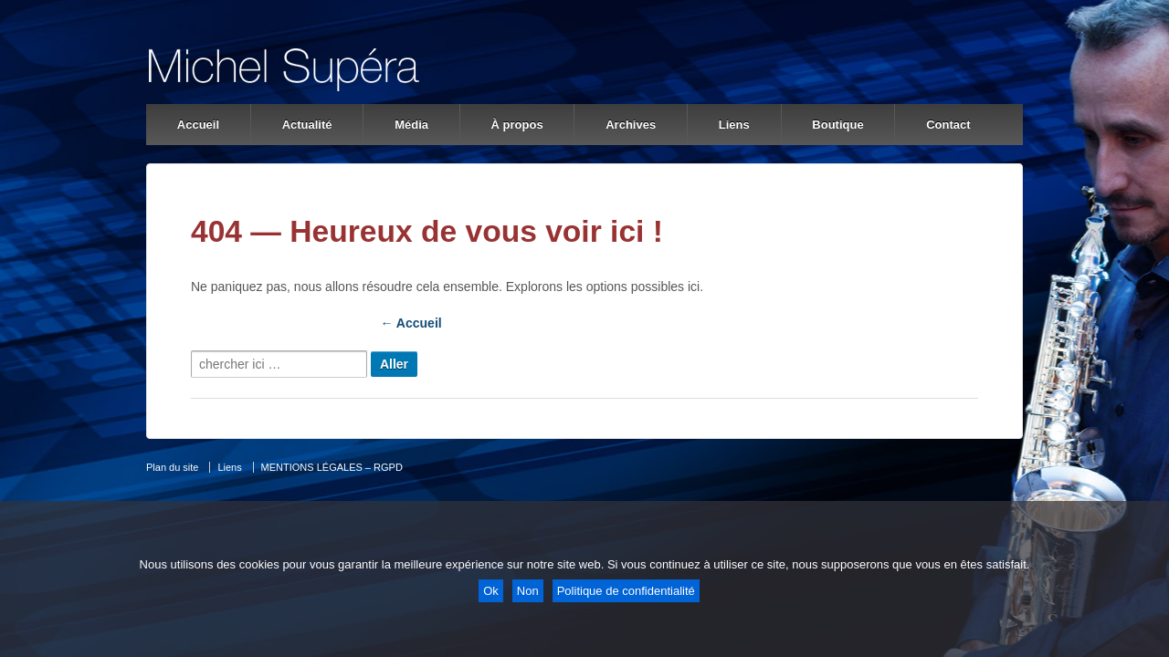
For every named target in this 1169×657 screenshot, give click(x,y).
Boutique (837, 124)
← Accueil (411, 323)
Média (411, 124)
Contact (948, 124)
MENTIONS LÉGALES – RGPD (332, 467)
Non (528, 591)
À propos (517, 124)
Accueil (198, 124)
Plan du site (172, 467)
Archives (631, 124)
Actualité (307, 124)
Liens (734, 124)
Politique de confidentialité (626, 591)
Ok (491, 591)
